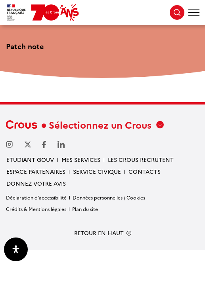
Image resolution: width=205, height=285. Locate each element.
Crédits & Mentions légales (36, 208)
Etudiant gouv (30, 159)
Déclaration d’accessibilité (36, 197)
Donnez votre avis (36, 183)
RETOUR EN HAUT (99, 233)
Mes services (80, 159)
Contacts (144, 171)
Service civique (97, 171)
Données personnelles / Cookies (109, 197)
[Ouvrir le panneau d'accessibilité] (16, 249)
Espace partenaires (35, 171)
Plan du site (85, 208)
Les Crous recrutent (141, 159)
